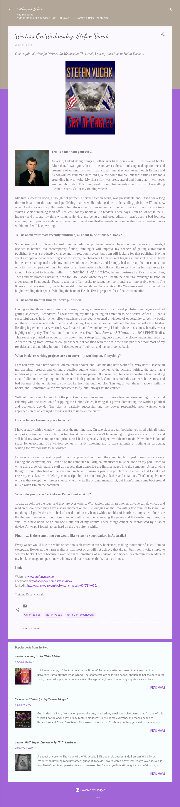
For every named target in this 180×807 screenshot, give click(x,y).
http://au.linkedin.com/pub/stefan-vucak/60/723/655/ (62, 585)
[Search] (170, 10)
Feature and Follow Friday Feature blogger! (41, 699)
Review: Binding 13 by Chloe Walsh (37, 656)
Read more (157, 687)
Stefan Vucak (53, 614)
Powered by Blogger (90, 790)
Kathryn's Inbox (30, 8)
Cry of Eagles (32, 614)
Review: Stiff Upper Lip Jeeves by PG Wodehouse (45, 742)
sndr (98, 797)
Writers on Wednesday (80, 614)
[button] (163, 35)
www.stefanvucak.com (41, 576)
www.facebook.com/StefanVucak (50, 581)
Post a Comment (29, 628)
